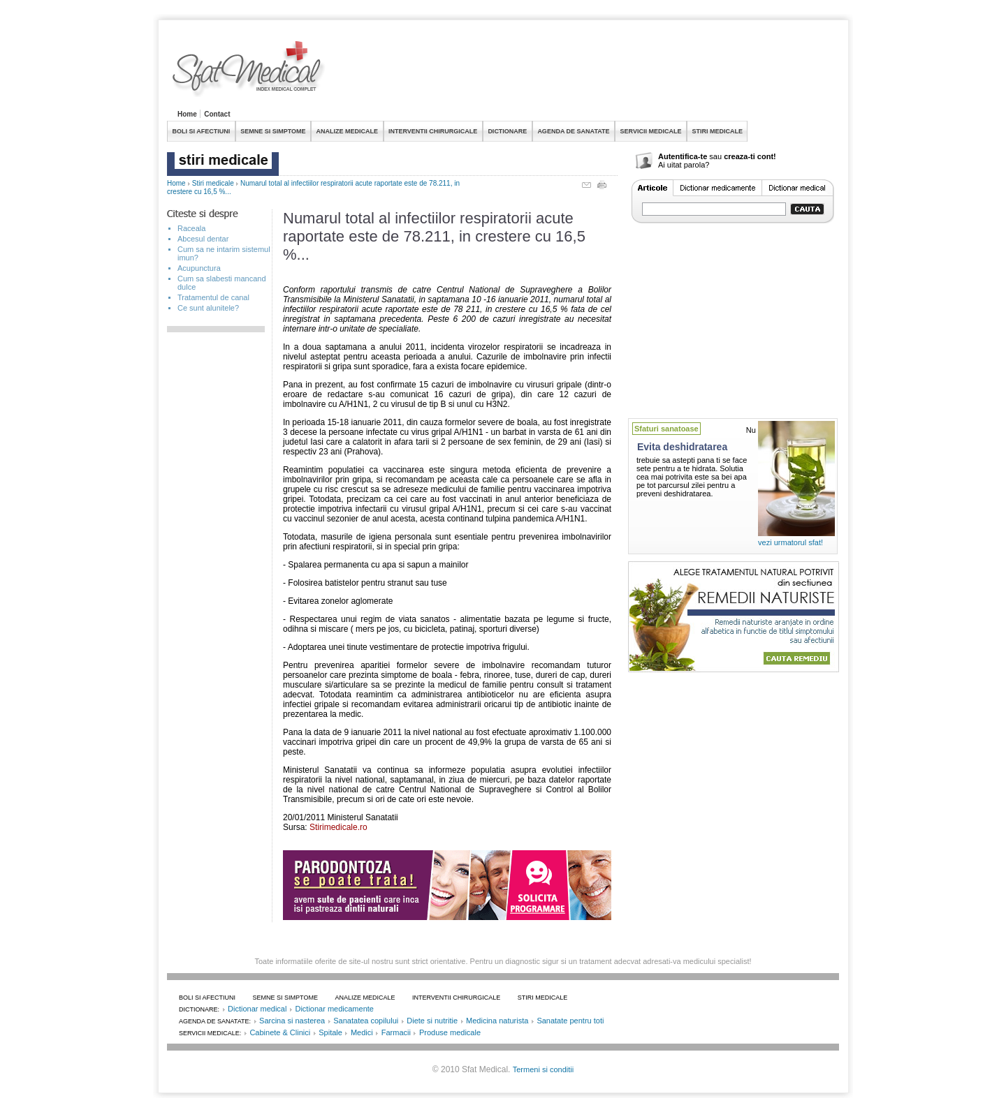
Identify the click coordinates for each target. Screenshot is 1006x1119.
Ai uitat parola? (683, 165)
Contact (217, 114)
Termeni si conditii (543, 1069)
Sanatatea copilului (365, 1020)
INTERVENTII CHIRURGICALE (432, 131)
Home (187, 114)
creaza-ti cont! (750, 156)
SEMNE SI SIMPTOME (272, 131)
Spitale (330, 1032)
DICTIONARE (507, 131)
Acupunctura (199, 268)
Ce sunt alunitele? (208, 308)
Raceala (191, 228)
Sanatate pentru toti (570, 1020)
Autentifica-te (682, 156)
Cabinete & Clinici (279, 1032)
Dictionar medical (257, 1009)
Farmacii (396, 1032)
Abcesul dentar (202, 239)
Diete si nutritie (432, 1020)
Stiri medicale (213, 183)
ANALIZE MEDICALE (347, 131)
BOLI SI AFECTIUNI (202, 131)
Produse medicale (450, 1032)
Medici (362, 1032)
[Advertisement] (584, 72)
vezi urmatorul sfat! (790, 542)
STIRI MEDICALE (717, 131)
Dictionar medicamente (334, 1009)
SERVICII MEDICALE (651, 131)
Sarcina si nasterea (292, 1020)
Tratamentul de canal (213, 297)
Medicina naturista (497, 1020)
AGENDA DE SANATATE (573, 131)
